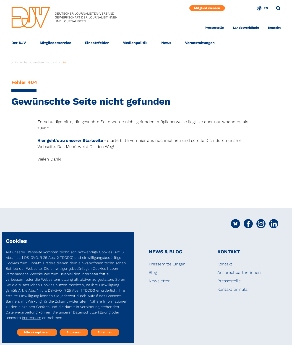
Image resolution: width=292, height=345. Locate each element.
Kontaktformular (233, 289)
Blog (153, 272)
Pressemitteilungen (167, 264)
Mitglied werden (207, 8)
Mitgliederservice (55, 43)
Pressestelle (214, 27)
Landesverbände (246, 27)
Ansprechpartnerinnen (239, 272)
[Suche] (278, 8)
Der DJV (18, 43)
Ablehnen (104, 332)
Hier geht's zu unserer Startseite (70, 140)
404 (65, 62)
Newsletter (159, 280)
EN (266, 8)
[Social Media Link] (235, 223)
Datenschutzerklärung (91, 312)
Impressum (31, 318)
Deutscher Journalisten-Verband (36, 62)
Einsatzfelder (97, 43)
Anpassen (73, 332)
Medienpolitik (135, 43)
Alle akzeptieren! (37, 332)
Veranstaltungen (200, 43)
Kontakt (274, 27)
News (166, 43)
